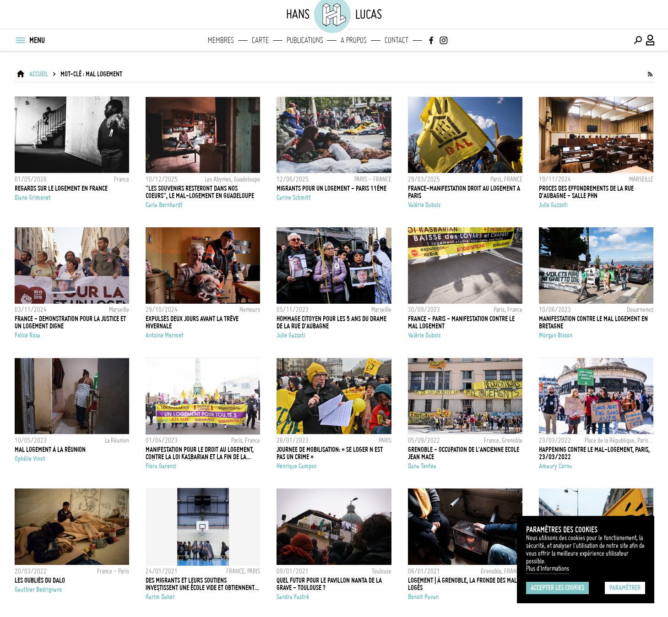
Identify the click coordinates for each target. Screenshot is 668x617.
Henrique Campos (296, 466)
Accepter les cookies (557, 588)
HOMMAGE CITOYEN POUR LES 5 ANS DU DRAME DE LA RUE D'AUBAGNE (331, 322)
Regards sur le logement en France (61, 188)
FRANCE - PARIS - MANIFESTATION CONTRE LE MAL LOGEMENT (461, 322)
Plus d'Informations (547, 568)
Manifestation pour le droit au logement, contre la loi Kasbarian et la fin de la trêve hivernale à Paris (200, 453)
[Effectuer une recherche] (637, 40)
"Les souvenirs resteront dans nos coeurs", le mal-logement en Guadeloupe (200, 192)
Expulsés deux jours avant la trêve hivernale (192, 322)
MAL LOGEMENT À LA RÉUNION (50, 449)
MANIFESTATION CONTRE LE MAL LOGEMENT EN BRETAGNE (593, 322)
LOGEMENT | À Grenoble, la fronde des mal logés (462, 584)
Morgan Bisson (555, 335)
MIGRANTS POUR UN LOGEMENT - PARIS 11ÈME (331, 188)
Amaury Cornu (555, 466)
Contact (396, 40)
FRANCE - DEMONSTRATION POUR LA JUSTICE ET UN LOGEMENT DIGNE (70, 322)
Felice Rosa (27, 335)
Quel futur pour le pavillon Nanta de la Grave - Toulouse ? (329, 584)
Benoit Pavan (423, 597)
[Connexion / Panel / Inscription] (650, 40)
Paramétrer (625, 588)
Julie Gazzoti (553, 205)
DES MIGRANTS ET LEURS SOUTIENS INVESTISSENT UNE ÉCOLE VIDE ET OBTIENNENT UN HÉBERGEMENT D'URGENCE (200, 584)
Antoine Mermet (165, 335)
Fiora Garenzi (161, 466)
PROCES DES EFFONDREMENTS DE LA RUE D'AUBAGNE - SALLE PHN (586, 192)
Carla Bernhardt (164, 205)
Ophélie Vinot (30, 459)
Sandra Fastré (293, 597)
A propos (354, 40)
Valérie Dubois (424, 205)
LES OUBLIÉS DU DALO (40, 580)
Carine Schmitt (294, 197)
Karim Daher (160, 597)
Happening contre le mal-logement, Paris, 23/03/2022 (594, 453)
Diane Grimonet (33, 197)
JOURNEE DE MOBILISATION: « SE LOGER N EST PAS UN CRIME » (330, 453)
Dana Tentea (422, 466)
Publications (305, 40)
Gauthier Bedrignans (38, 589)
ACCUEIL (38, 74)
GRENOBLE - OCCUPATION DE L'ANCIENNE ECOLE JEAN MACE (463, 453)
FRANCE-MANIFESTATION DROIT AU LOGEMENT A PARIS (464, 192)
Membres (221, 40)
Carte (260, 40)
